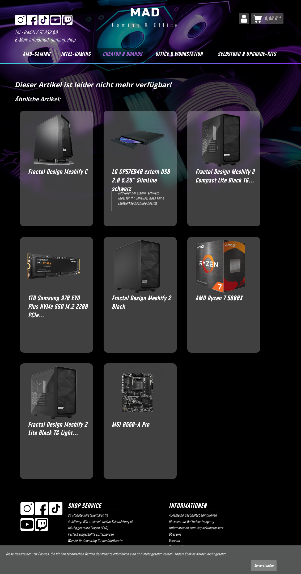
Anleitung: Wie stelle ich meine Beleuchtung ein (101, 522)
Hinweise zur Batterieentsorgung (191, 522)
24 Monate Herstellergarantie (88, 515)
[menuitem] (244, 18)
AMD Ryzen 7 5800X (218, 298)
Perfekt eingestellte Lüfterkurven (91, 534)
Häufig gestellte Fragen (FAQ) (88, 528)
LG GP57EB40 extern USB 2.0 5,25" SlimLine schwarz (141, 176)
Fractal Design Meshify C (57, 172)
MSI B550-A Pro (130, 425)
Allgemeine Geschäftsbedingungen (193, 515)
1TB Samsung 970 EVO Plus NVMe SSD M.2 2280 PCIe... (58, 302)
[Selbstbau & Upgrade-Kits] (247, 54)
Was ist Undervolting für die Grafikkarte (95, 541)
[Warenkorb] (267, 18)
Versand (174, 541)
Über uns (175, 534)
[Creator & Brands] (122, 54)
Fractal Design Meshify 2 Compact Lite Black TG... (225, 176)
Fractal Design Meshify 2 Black (141, 302)
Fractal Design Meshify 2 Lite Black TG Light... (57, 429)
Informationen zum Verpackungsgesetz (196, 528)
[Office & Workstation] (179, 54)
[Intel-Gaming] (76, 54)
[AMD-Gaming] (36, 54)
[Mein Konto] (244, 18)
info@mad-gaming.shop (52, 40)
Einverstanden (263, 565)
